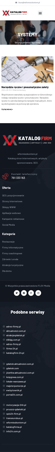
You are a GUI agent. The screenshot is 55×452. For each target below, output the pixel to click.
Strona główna (22, 42)
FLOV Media (44, 285)
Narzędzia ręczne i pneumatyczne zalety (25, 87)
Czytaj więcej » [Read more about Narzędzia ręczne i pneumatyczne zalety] (7, 109)
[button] (40, 13)
